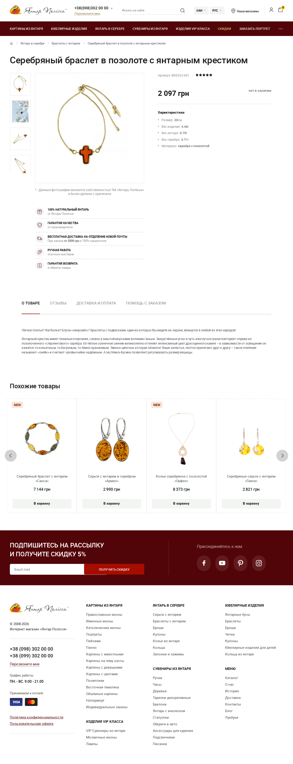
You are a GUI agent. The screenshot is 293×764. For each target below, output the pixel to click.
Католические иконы (103, 627)
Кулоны (159, 634)
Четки (230, 634)
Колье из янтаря (166, 641)
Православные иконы (104, 614)
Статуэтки (161, 717)
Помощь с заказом (146, 303)
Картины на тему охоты (105, 660)
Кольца (159, 647)
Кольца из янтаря (239, 654)
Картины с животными (104, 654)
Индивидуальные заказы (107, 707)
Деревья (160, 691)
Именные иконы (99, 621)
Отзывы (58, 303)
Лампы (92, 743)
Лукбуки (231, 717)
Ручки (157, 677)
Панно (91, 647)
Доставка (233, 697)
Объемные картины (102, 693)
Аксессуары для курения (173, 730)
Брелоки (160, 704)
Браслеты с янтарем (66, 43)
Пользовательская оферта (31, 723)
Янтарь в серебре (110, 28)
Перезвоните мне (87, 13)
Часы (157, 684)
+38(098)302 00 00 (91, 7)
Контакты (233, 704)
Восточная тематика (102, 687)
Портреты (94, 634)
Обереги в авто (165, 724)
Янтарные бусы (237, 614)
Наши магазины (245, 11)
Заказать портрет (254, 28)
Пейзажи (93, 641)
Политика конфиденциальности (36, 717)
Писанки (160, 743)
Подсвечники (164, 737)
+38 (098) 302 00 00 (31, 649)
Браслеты (233, 621)
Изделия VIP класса (193, 28)
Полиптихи (95, 680)
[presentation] (11, 456)
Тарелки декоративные (172, 697)
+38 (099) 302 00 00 (31, 655)
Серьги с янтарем (167, 614)
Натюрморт (95, 700)
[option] (20, 84)
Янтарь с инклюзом (169, 710)
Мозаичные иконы (101, 737)
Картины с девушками (104, 667)
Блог (229, 710)
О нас (229, 684)
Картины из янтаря (26, 28)
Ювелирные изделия (69, 28)
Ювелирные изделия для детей (250, 647)
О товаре (31, 303)
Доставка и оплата (96, 303)
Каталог (231, 677)
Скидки (224, 28)
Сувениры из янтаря (150, 28)
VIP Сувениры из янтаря (105, 730)
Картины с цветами (102, 674)
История (232, 691)
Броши (158, 627)
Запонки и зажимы (168, 654)
